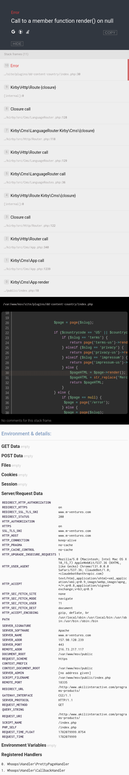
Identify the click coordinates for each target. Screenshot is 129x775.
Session (9, 484)
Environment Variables (23, 745)
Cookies (9, 474)
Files (6, 465)
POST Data (12, 455)
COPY (110, 33)
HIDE (17, 44)
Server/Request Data (22, 493)
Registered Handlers (21, 754)
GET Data (10, 446)
